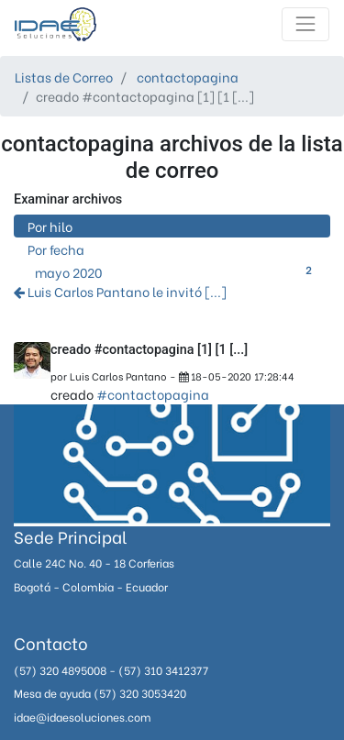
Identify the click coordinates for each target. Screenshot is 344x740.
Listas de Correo (64, 76)
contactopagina (188, 76)
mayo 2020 (175, 272)
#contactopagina (152, 393)
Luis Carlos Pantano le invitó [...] (120, 291)
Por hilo (50, 226)
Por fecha (56, 249)
